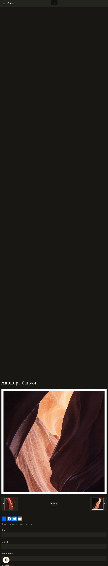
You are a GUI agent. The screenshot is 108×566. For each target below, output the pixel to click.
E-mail (4, 542)
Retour (54, 504)
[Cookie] (6, 560)
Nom (3, 530)
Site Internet (7, 553)
